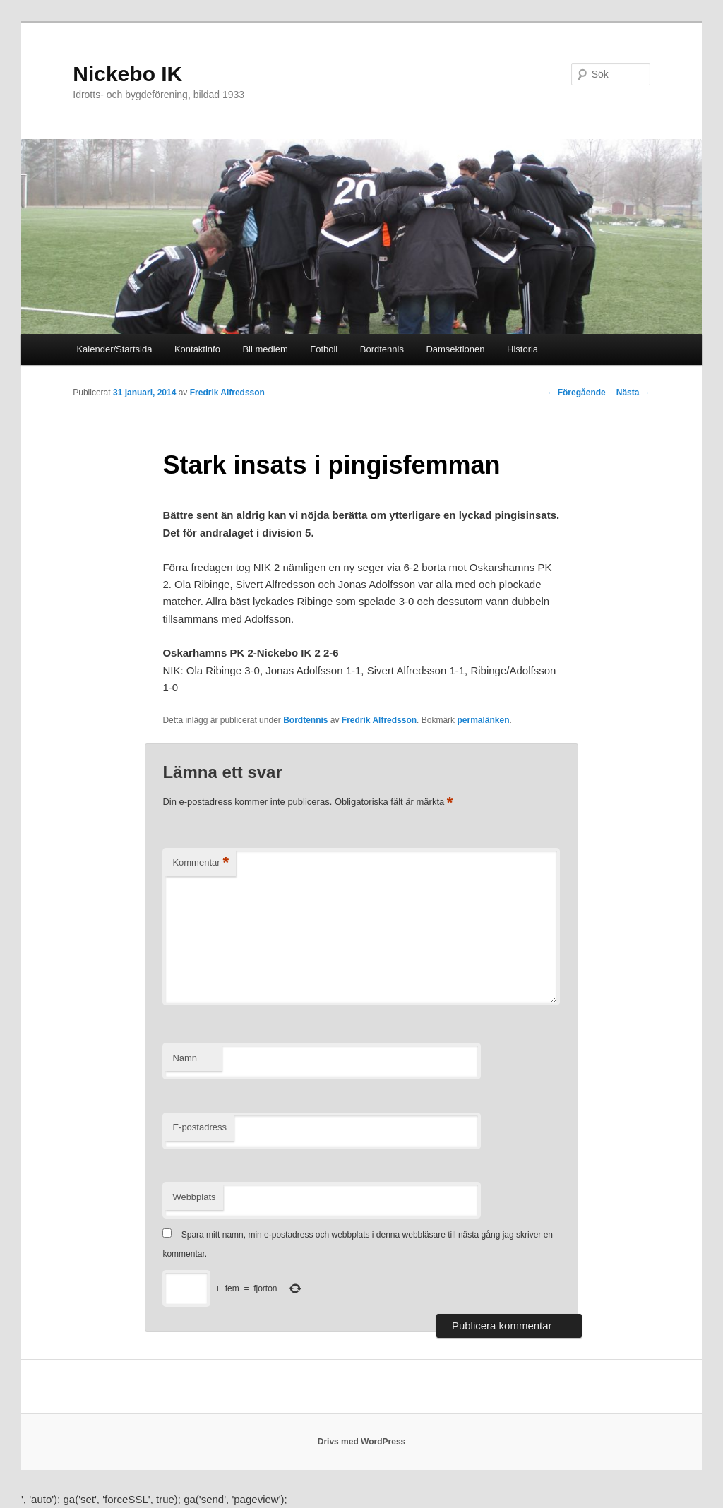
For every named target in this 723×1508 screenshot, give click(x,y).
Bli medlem (264, 349)
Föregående (575, 392)
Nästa (633, 392)
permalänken (483, 720)
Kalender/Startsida (114, 349)
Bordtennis (382, 349)
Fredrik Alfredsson (227, 392)
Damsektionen (455, 349)
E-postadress (199, 1127)
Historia (522, 349)
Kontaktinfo (197, 349)
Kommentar (200, 863)
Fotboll (323, 349)
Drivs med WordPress (362, 1442)
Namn (184, 1058)
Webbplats (193, 1197)
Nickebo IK (127, 73)
